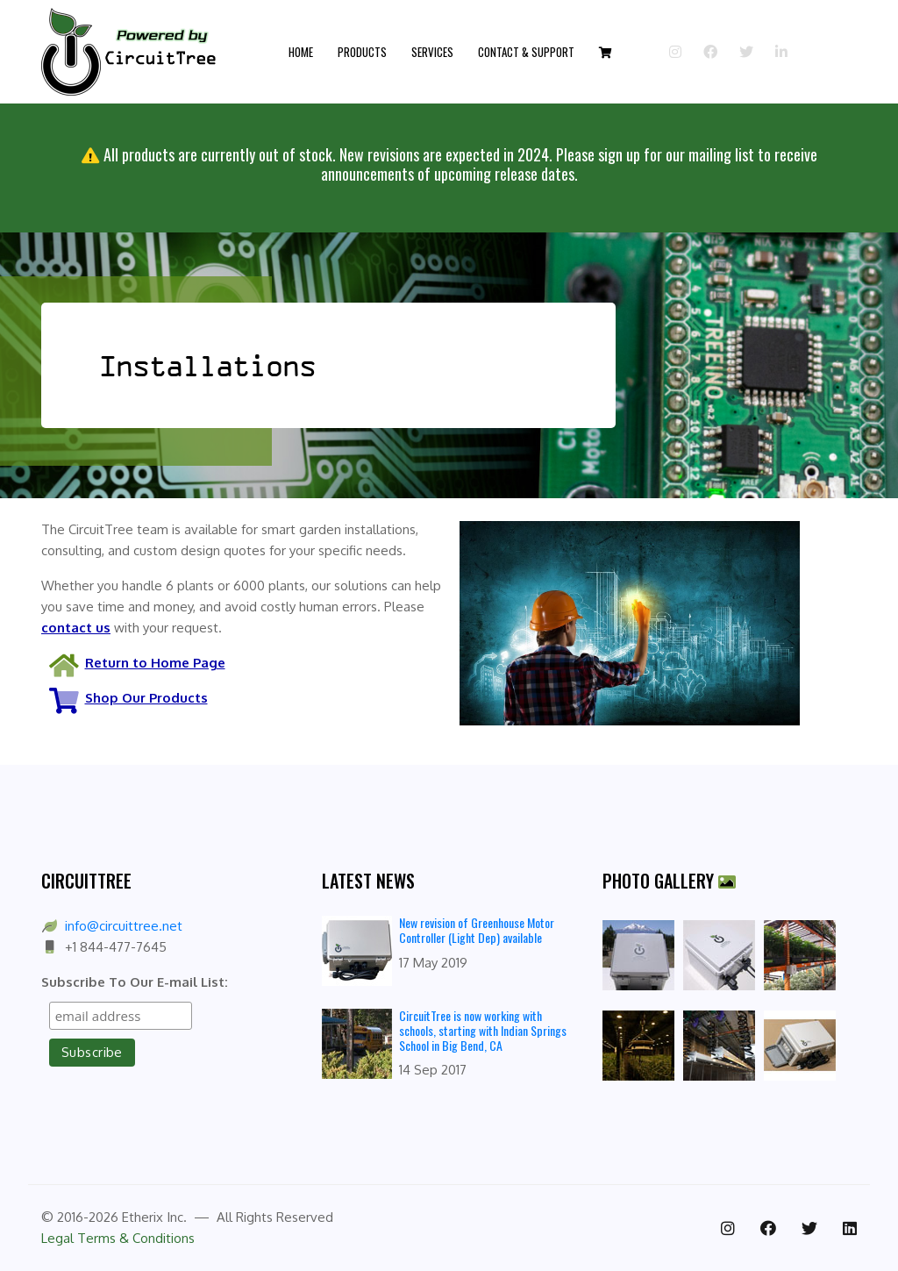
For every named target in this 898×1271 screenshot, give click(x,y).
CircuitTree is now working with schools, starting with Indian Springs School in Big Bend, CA (483, 1030)
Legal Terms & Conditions (118, 1238)
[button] (605, 52)
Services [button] (432, 52)
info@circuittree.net (123, 926)
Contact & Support (526, 52)
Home (301, 52)
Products (362, 52)
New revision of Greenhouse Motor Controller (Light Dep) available (476, 929)
